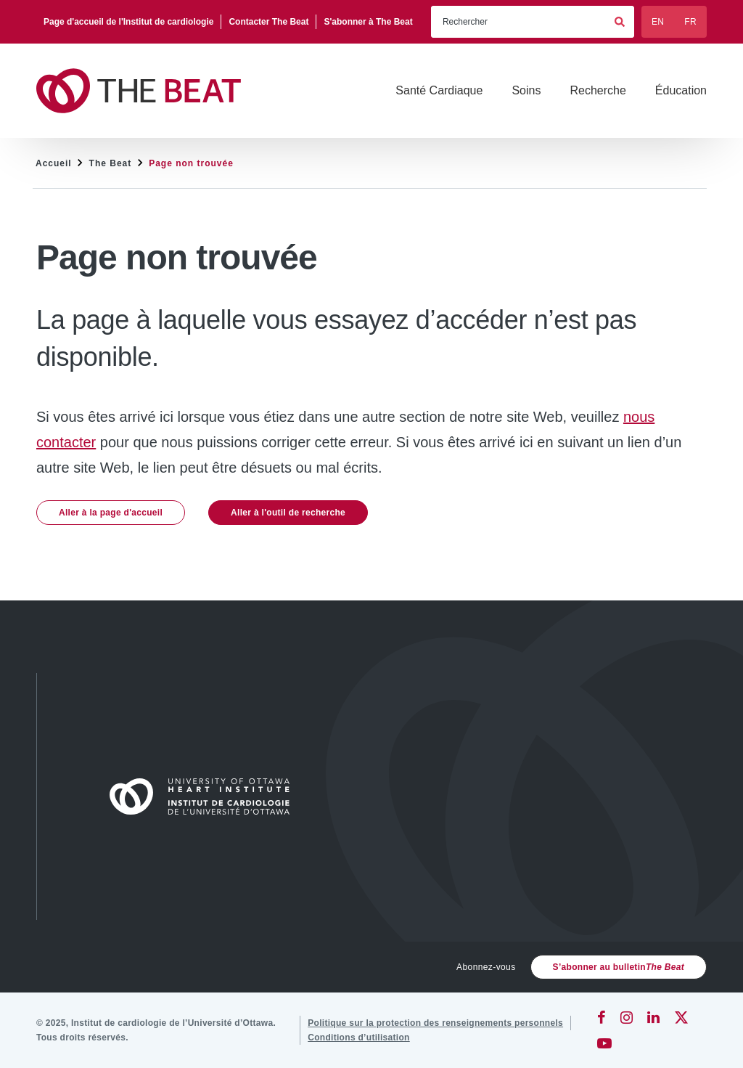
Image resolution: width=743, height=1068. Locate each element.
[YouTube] (604, 1043)
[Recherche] (597, 91)
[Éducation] (681, 91)
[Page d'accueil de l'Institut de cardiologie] (128, 22)
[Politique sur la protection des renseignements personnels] (435, 1023)
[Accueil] (206, 796)
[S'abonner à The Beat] (367, 22)
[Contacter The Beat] (268, 22)
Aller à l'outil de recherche (288, 512)
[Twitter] (681, 1017)
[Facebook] (601, 1017)
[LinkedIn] (653, 1017)
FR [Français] (690, 22)
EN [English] (658, 22)
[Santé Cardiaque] (439, 91)
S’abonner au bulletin (618, 967)
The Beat (110, 163)
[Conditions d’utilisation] (359, 1037)
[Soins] (526, 91)
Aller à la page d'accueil (111, 512)
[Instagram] (626, 1017)
